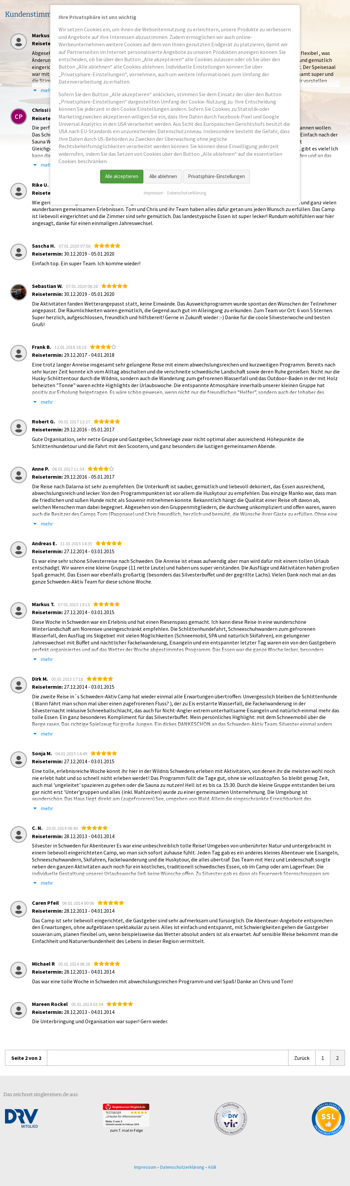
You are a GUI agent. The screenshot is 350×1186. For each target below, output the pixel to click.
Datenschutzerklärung (182, 1167)
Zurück (301, 1058)
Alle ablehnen (163, 176)
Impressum (145, 1167)
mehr (42, 402)
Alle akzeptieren (121, 176)
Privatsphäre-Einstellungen (216, 176)
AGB (212, 1167)
